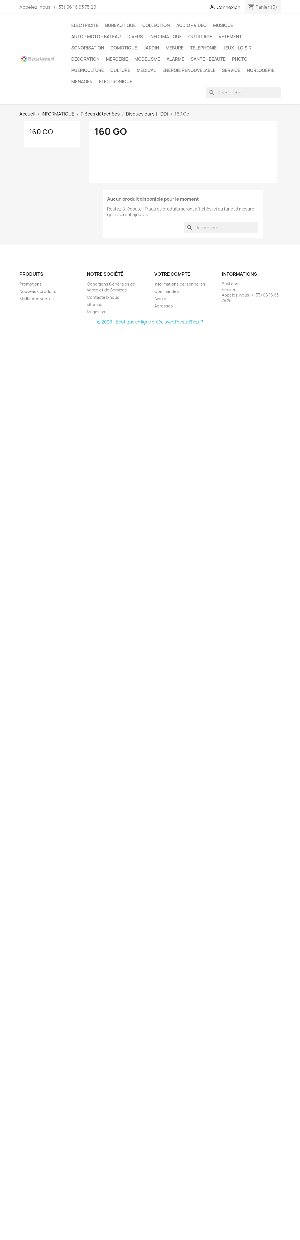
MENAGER (82, 81)
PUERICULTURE (87, 70)
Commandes (166, 291)
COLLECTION (156, 25)
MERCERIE (117, 59)
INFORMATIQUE (165, 36)
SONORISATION (87, 48)
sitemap (94, 304)
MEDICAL (146, 70)
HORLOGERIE (260, 70)
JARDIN (151, 48)
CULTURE (120, 70)
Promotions (30, 284)
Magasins (96, 311)
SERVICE (231, 70)
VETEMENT (230, 36)
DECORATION (85, 59)
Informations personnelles (179, 284)
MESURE (175, 48)
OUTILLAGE (200, 36)
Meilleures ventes (36, 298)
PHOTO (239, 59)
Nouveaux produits (37, 291)
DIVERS (135, 36)
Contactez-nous (103, 297)
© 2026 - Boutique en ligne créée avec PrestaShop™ (150, 322)
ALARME (175, 59)
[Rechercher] (243, 92)
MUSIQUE (223, 25)
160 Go (41, 132)
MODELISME (147, 59)
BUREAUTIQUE (120, 25)
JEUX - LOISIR (237, 48)
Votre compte (172, 274)
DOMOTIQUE (123, 48)
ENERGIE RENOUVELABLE (189, 70)
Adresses (163, 306)
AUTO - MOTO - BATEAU (96, 36)
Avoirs (160, 298)
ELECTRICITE (85, 25)
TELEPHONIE (203, 48)
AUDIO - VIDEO (191, 25)
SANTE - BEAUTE (208, 59)
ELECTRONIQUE (115, 81)
